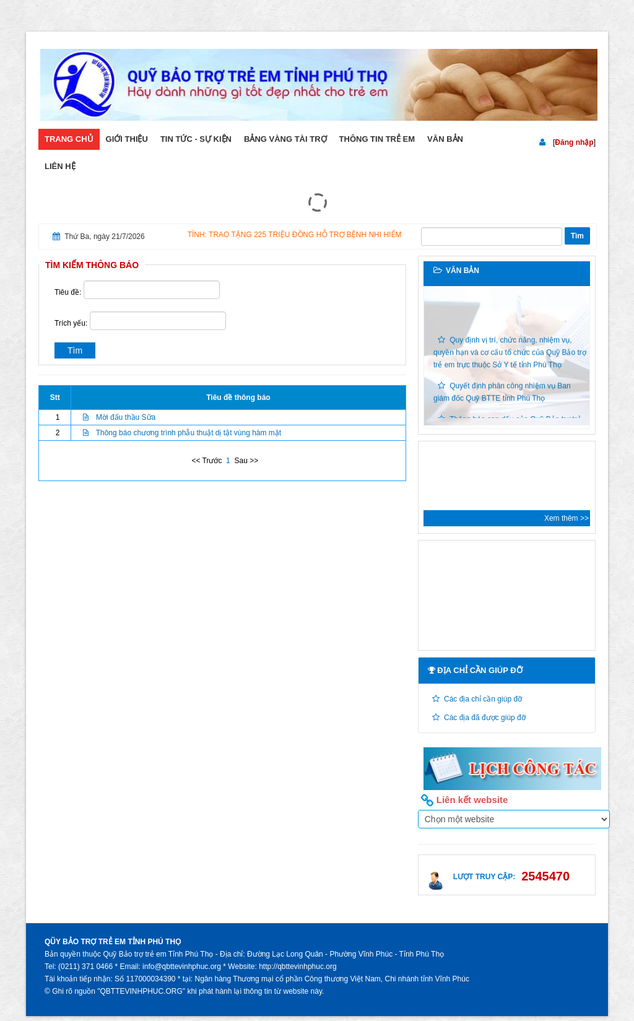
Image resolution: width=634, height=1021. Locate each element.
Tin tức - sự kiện (196, 139)
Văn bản (445, 139)
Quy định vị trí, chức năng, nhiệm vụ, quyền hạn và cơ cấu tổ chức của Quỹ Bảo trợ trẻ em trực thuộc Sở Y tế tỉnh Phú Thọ (509, 354)
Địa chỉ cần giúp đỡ (475, 670)
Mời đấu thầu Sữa (125, 417)
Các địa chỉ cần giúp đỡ (483, 699)
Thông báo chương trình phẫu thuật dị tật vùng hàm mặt (189, 432)
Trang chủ (69, 139)
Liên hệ (60, 166)
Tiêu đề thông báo (238, 397)
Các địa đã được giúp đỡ (485, 717)
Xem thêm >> (566, 518)
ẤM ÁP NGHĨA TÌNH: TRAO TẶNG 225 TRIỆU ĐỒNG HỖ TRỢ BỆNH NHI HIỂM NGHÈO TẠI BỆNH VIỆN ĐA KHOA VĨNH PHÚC (357, 234)
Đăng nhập (574, 142)
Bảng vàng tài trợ (285, 139)
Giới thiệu (127, 139)
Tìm (577, 236)
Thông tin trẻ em (377, 139)
